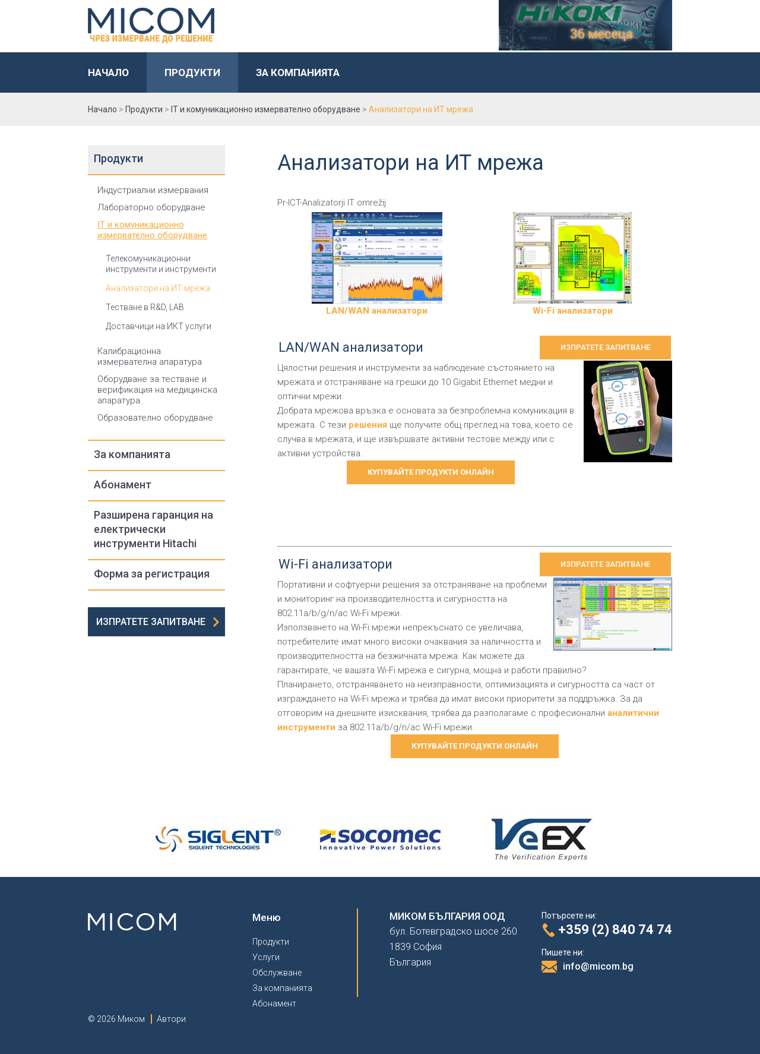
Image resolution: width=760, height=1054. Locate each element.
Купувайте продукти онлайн (431, 472)
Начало (108, 72)
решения (368, 424)
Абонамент (122, 484)
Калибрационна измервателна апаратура (149, 356)
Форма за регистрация (152, 573)
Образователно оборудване (155, 417)
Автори (171, 1019)
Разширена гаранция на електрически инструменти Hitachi (153, 529)
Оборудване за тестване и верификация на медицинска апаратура (157, 390)
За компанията (298, 72)
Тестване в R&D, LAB (145, 307)
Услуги (266, 957)
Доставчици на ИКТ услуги (158, 326)
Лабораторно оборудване (151, 207)
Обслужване (277, 972)
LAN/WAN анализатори (377, 305)
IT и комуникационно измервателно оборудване (152, 230)
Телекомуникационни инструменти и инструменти (161, 264)
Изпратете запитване (150, 621)
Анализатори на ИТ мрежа (158, 288)
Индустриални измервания (152, 190)
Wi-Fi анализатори (572, 305)
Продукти (192, 72)
